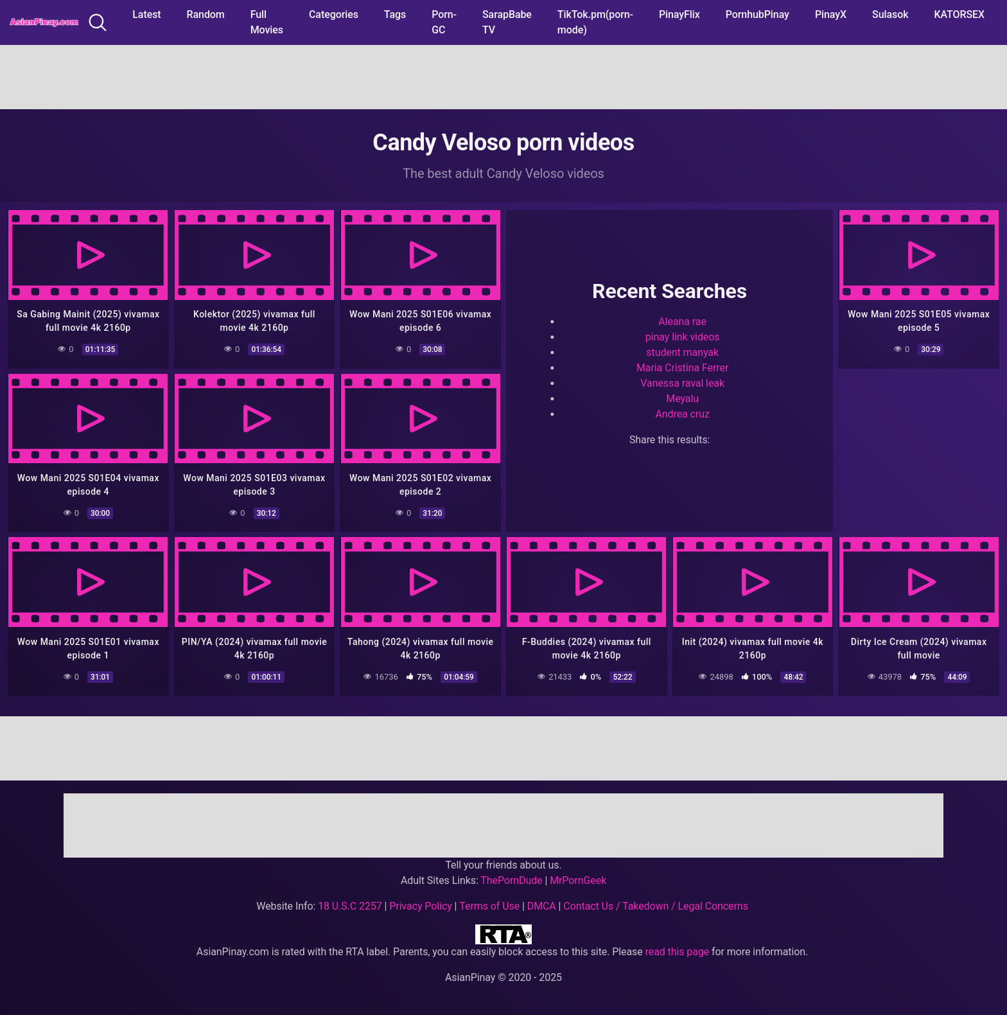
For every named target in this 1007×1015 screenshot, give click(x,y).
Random (206, 14)
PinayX (830, 14)
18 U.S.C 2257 (350, 906)
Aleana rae (682, 321)
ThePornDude (511, 880)
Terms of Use (489, 906)
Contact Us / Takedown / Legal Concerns (655, 906)
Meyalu (682, 398)
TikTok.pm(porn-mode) (595, 22)
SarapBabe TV (507, 22)
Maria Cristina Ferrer (682, 367)
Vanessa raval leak (682, 382)
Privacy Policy (420, 906)
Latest (146, 14)
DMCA (541, 906)
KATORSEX (959, 14)
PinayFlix (679, 14)
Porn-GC (444, 22)
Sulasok (890, 14)
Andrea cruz (682, 413)
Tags (395, 14)
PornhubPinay (757, 14)
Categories (333, 14)
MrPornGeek (578, 880)
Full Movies (266, 22)
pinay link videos (682, 336)
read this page (677, 952)
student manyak (682, 352)
